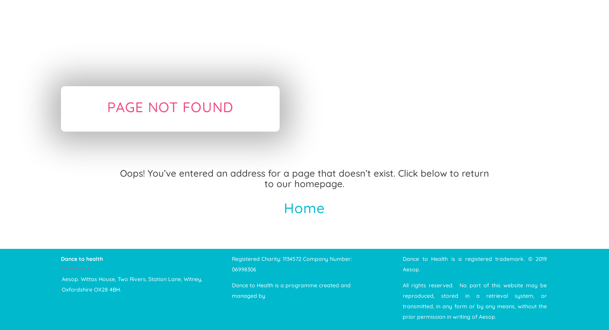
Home (304, 208)
